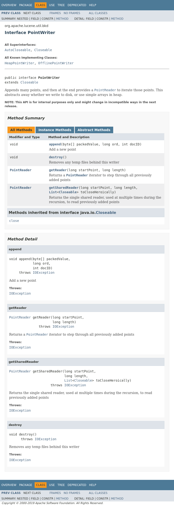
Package (25, 5)
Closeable (43, 50)
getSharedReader (64, 188)
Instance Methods (54, 130)
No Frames (72, 13)
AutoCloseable (17, 50)
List (53, 192)
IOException (43, 272)
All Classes (98, 13)
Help (92, 5)
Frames (55, 13)
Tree (61, 5)
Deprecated (77, 5)
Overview (8, 5)
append (55, 144)
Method (62, 18)
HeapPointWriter (19, 63)
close (14, 221)
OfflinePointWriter (56, 63)
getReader (58, 170)
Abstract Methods (94, 130)
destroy (56, 157)
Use (52, 5)
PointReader (21, 170)
